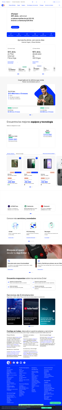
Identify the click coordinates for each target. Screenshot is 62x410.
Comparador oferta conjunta (49, 390)
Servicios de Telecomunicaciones (47, 399)
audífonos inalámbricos (28, 354)
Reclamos (8, 380)
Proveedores (46, 377)
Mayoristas (8, 381)
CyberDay (33, 389)
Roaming (20, 390)
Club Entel (21, 371)
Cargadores (46, 391)
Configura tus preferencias (22, 408)
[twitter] (18, 362)
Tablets (33, 387)
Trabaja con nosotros (47, 375)
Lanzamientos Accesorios (36, 382)
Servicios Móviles (24, 384)
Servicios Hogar (11, 393)
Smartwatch (34, 384)
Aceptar (46, 407)
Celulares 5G (34, 391)
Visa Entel (21, 376)
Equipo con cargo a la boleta (24, 379)
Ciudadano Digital (47, 374)
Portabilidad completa (48, 389)
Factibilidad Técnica (10, 402)
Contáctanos (9, 379)
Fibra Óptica (9, 399)
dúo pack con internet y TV (46, 342)
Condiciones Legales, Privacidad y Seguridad (11, 386)
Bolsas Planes (21, 394)
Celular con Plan (34, 383)
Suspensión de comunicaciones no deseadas (12, 390)
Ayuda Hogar (9, 371)
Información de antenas (48, 387)
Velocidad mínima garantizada (49, 388)
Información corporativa (48, 369)
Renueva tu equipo (35, 371)
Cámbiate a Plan (22, 392)
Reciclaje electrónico (22, 377)
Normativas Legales (47, 381)
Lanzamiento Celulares (35, 381)
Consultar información (31, 237)
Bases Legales (46, 397)
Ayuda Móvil (9, 370)
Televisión (8, 401)
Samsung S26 (34, 376)
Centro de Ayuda (10, 369)
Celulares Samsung (35, 375)
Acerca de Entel (48, 367)
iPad (32, 388)
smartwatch (25, 352)
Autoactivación (21, 391)
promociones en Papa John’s (12, 354)
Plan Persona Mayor (22, 389)
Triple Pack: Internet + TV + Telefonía (11, 398)
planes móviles (19, 337)
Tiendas (20, 374)
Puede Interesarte (24, 367)
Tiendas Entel (9, 378)
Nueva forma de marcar (48, 396)
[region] (31, 408)
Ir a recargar (48, 237)
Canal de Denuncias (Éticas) (49, 376)
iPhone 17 (33, 374)
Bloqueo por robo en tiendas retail (12, 375)
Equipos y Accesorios (35, 368)
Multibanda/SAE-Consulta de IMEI (49, 394)
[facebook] (14, 362)
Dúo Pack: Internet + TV (11, 396)
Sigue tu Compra (22, 375)
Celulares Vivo (34, 379)
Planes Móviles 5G (22, 386)
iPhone (33, 373)
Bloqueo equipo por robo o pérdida (11, 373)
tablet (29, 352)
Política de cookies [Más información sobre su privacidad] (14, 408)
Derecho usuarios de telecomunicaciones (47, 386)
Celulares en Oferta (35, 372)
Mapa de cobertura (10, 377)
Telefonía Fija (9, 400)
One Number (21, 393)
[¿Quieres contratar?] (55, 403)
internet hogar (50, 337)
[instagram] (25, 362)
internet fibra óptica (47, 340)
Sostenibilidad (46, 371)
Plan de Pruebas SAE (47, 392)
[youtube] (21, 362)
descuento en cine (15, 352)
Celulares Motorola (35, 380)
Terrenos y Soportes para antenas (11, 384)
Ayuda (8, 367)
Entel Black (33, 390)
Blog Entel (21, 380)
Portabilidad (21, 385)
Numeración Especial (10, 382)
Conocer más (11, 237)
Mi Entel (20, 369)
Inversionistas (46, 370)
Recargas (20, 378)
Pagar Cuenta (21, 370)
